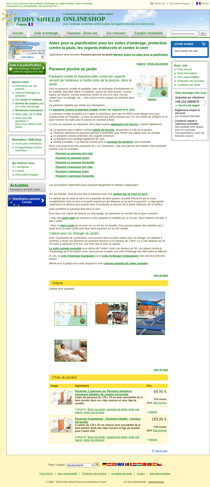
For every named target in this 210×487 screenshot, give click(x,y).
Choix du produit (157, 63)
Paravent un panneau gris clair (74, 153)
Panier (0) (160, 3)
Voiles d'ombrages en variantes (27, 94)
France (205, 3)
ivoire (85, 157)
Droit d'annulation (187, 73)
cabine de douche (103, 129)
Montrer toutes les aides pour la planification (140, 54)
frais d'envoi (159, 402)
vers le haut (161, 275)
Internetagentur (156, 482)
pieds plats (68, 217)
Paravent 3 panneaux (68, 171)
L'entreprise (21, 166)
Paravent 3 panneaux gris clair (74, 166)
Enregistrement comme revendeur (28, 149)
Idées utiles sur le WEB (28, 114)
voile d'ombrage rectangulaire (120, 255)
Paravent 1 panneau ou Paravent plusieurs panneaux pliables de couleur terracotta (103, 392)
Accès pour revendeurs (28, 143)
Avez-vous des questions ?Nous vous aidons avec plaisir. (28, 123)
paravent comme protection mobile (75, 109)
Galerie (141, 63)
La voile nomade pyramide (65, 248)
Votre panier (183, 44)
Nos (28, 99)
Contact (19, 170)
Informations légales (179, 3)
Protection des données (190, 81)
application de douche (124, 124)
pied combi (67, 225)
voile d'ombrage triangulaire (78, 255)
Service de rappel (189, 105)
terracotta (87, 162)
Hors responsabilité (188, 77)
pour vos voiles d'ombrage (29, 105)
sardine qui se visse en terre (130, 193)
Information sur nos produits (26, 87)
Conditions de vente (188, 84)
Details (153, 411)
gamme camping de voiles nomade (125, 263)
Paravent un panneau (68, 157)
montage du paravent (120, 141)
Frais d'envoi (184, 69)
